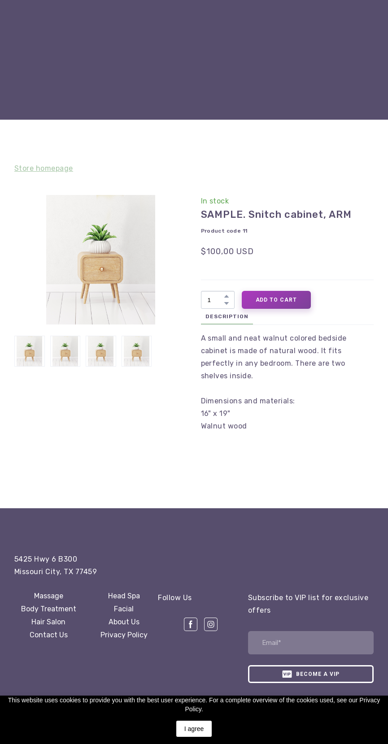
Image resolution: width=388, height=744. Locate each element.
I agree (194, 728)
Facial (124, 609)
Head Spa (124, 596)
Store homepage (43, 168)
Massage (48, 596)
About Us (124, 622)
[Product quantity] (215, 300)
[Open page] (66, 528)
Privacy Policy (124, 635)
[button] (226, 296)
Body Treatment (48, 609)
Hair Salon (48, 622)
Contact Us (49, 635)
